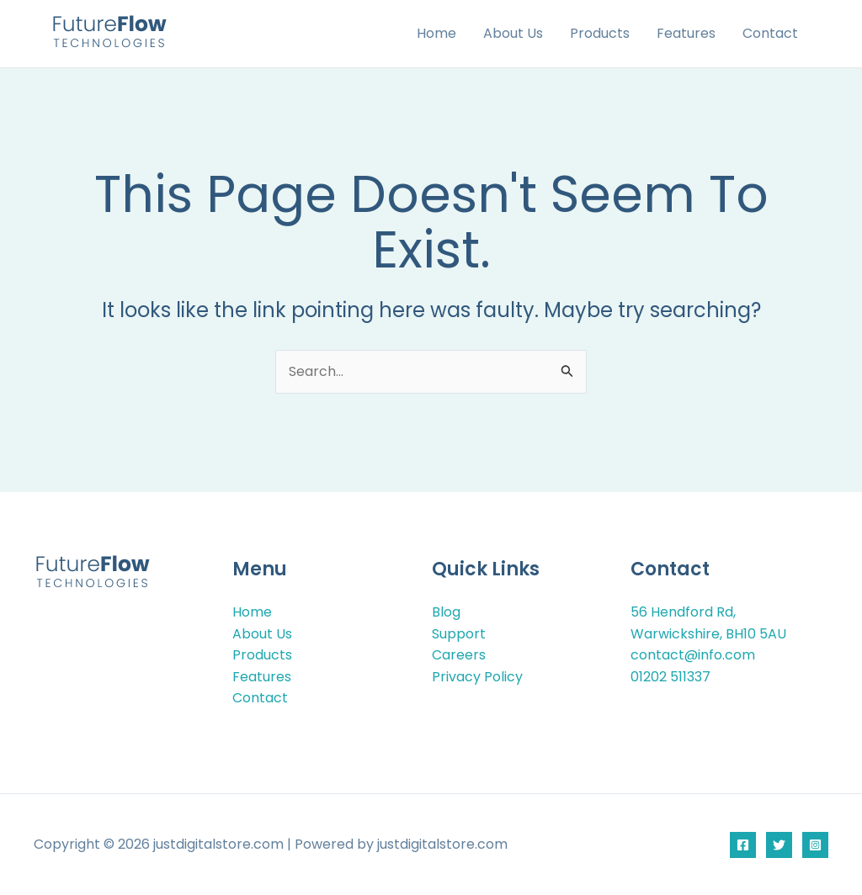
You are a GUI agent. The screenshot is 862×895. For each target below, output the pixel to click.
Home (436, 33)
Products (600, 33)
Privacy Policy (477, 676)
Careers (459, 655)
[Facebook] (743, 845)
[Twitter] (779, 845)
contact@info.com (693, 655)
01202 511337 (670, 676)
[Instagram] (815, 845)
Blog (446, 612)
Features (686, 33)
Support (459, 633)
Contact (770, 33)
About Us (513, 33)
